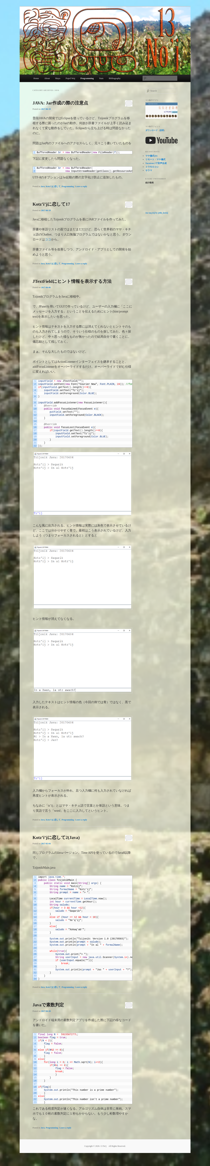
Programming (87, 78)
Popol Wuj (70, 78)
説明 (162, 130)
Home (36, 78)
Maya (57, 78)
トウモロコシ (152, 166)
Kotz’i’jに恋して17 (51, 204)
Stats (101, 78)
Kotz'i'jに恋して (53, 186)
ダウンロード (151, 130)
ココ (48, 239)
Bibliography (115, 78)
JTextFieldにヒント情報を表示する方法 (72, 281)
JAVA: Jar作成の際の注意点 (60, 102)
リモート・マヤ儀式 (155, 159)
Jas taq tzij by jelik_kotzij (156, 213)
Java (43, 186)
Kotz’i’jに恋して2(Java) (56, 837)
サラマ (148, 170)
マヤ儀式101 (151, 156)
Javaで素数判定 (48, 1004)
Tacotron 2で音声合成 (156, 163)
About (47, 78)
